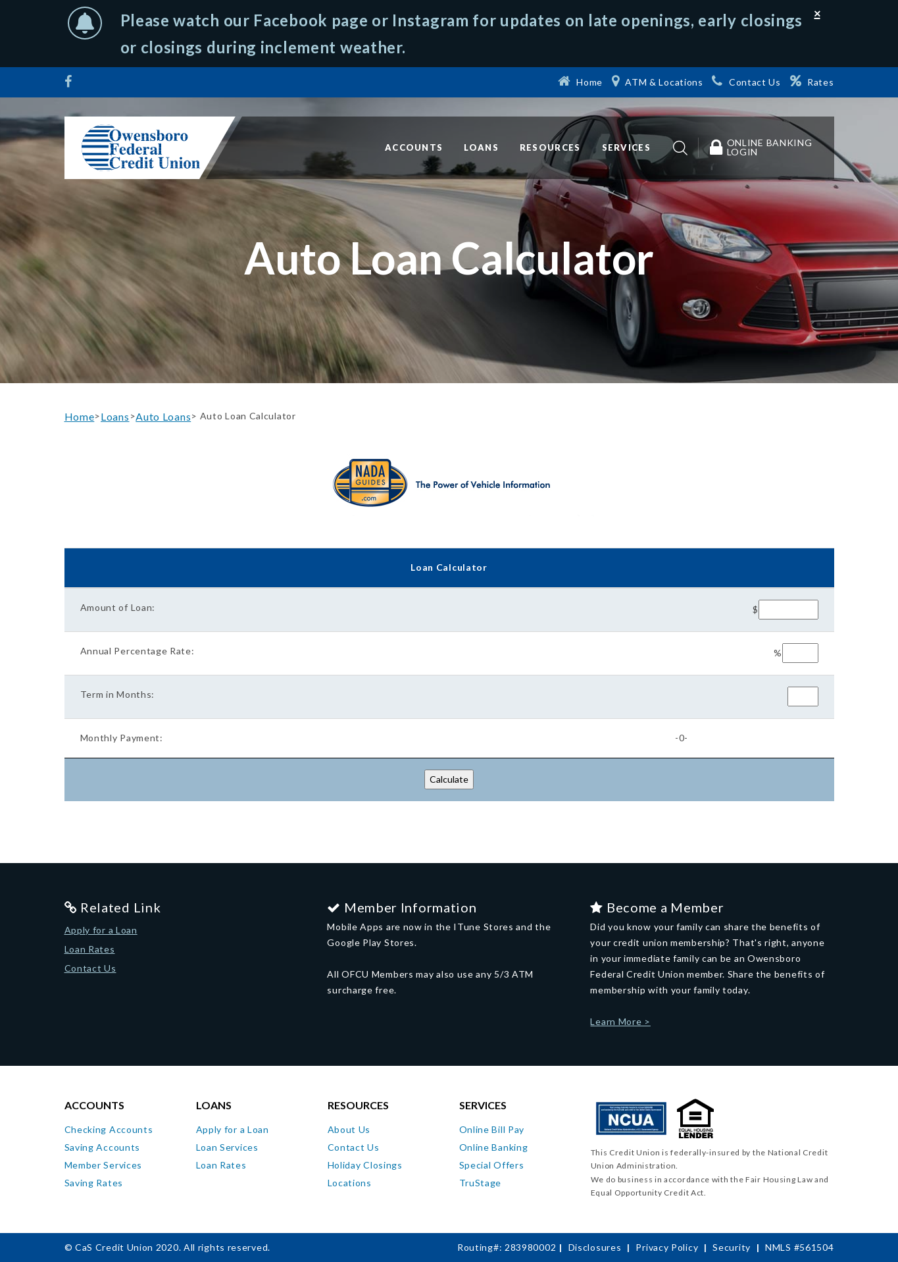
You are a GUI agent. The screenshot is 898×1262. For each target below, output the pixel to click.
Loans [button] (481, 147)
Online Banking (493, 1147)
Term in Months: (117, 694)
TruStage (480, 1182)
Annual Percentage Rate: (137, 650)
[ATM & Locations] (657, 81)
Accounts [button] (414, 147)
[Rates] (812, 81)
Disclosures (595, 1247)
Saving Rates (93, 1182)
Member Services (103, 1164)
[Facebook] (70, 83)
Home (79, 416)
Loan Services (227, 1147)
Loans (115, 416)
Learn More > (620, 1021)
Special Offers (491, 1164)
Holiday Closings (365, 1164)
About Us (349, 1129)
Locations (350, 1182)
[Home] (580, 81)
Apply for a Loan (100, 929)
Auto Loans (163, 416)
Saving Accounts (102, 1147)
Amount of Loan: (118, 607)
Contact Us (90, 968)
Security (731, 1247)
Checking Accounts (108, 1129)
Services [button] (626, 147)
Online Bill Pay (492, 1129)
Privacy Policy (667, 1247)
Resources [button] (550, 147)
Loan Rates (89, 949)
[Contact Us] (746, 81)
